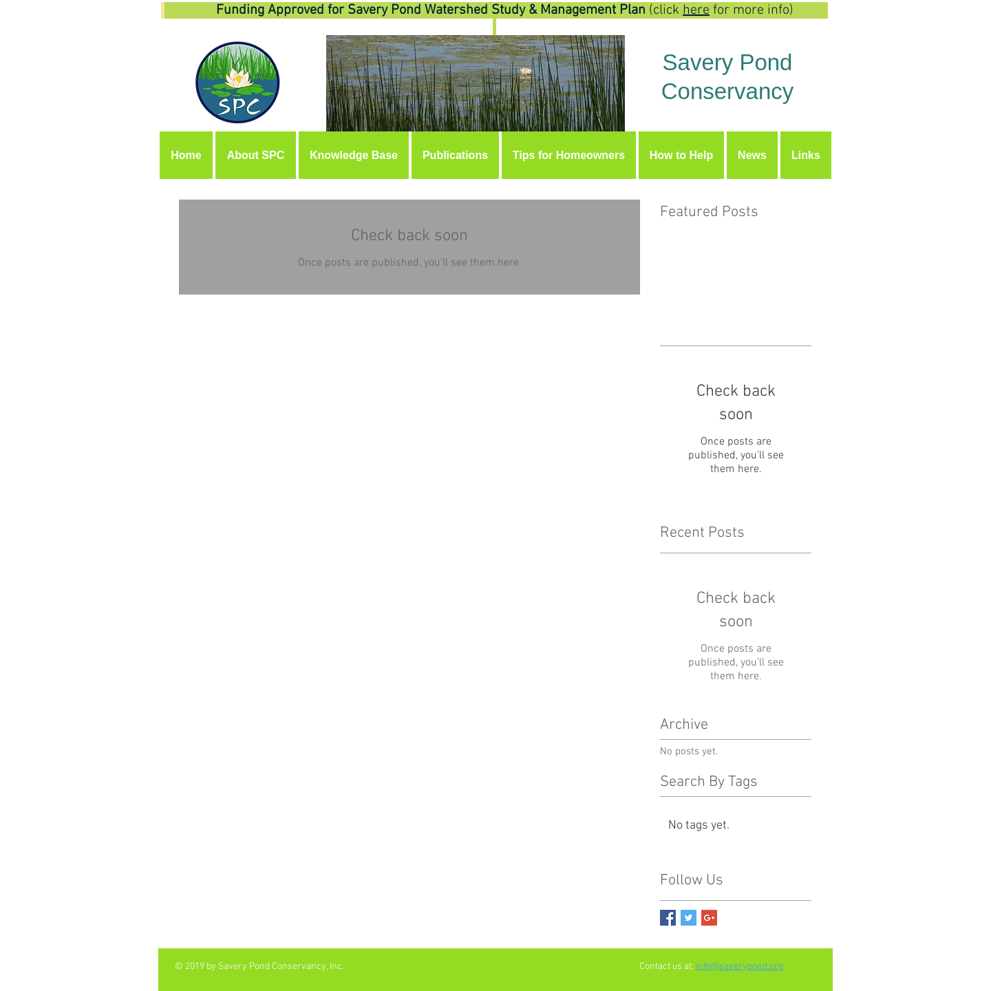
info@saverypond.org (740, 966)
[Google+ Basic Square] (709, 918)
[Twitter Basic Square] (688, 918)
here (696, 10)
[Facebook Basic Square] (668, 918)
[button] (354, 155)
